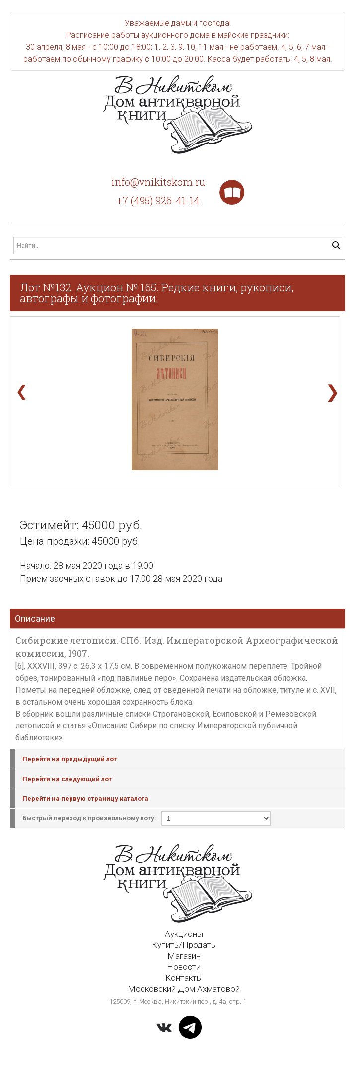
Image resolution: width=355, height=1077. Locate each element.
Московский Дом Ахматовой (184, 989)
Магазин (184, 956)
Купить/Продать (183, 945)
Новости (184, 967)
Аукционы (184, 934)
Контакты (184, 978)
